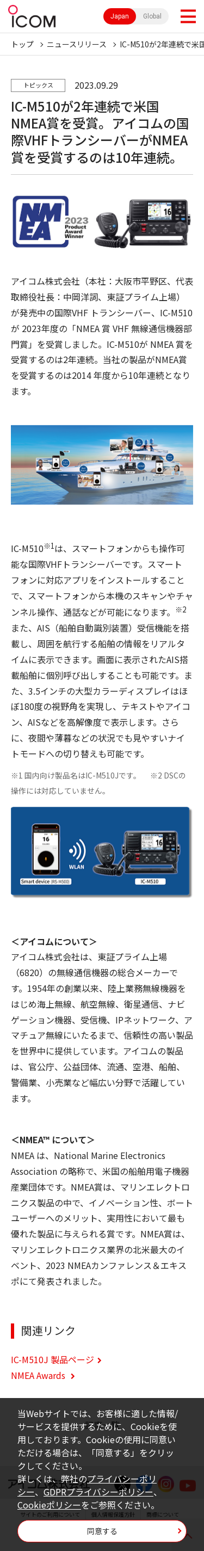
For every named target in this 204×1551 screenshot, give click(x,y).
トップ (22, 44)
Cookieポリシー (49, 1504)
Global (152, 16)
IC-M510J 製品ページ (52, 1359)
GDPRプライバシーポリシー (98, 1491)
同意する (102, 1530)
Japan (119, 16)
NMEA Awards (39, 1375)
